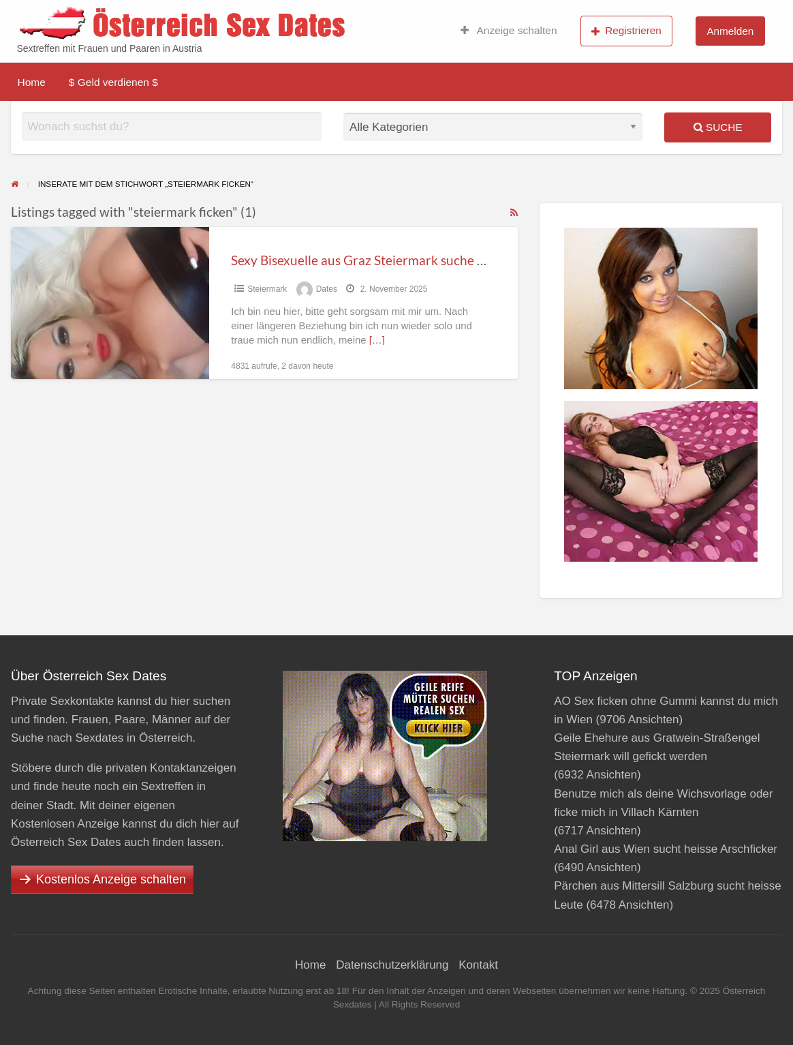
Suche (718, 127)
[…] (377, 340)
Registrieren (626, 31)
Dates (326, 289)
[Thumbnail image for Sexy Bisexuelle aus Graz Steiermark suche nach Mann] (110, 303)
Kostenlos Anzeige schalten (111, 879)
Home (32, 82)
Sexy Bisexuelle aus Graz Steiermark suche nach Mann (386, 260)
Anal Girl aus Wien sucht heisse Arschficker (665, 849)
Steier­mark (267, 289)
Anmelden (729, 31)
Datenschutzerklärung (392, 964)
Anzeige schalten (509, 31)
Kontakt (478, 964)
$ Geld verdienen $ (113, 82)
